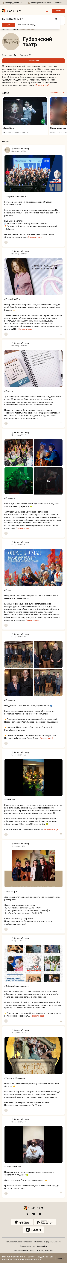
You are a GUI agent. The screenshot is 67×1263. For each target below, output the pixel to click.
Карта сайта (42, 1246)
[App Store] (22, 1222)
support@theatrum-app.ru (41, 3)
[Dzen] (40, 1214)
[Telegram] (27, 1214)
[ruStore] (33, 1229)
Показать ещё (42, 85)
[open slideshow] (48, 481)
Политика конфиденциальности (47, 1242)
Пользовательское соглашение (19, 1242)
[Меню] (47, 10)
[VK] (33, 1214)
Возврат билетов (27, 1246)
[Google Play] (45, 1222)
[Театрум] (11, 10)
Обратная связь (21, 1250)
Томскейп (48, 1250)
